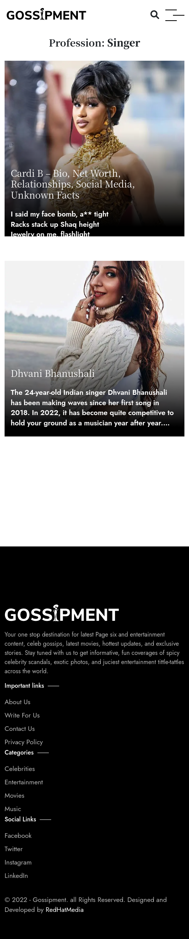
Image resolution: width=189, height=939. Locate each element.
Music (13, 809)
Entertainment (24, 782)
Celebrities (20, 769)
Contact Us (20, 729)
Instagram (18, 862)
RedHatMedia (64, 910)
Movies (14, 795)
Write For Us (22, 715)
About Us (18, 702)
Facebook (18, 835)
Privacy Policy (24, 742)
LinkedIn (16, 876)
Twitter (14, 849)
